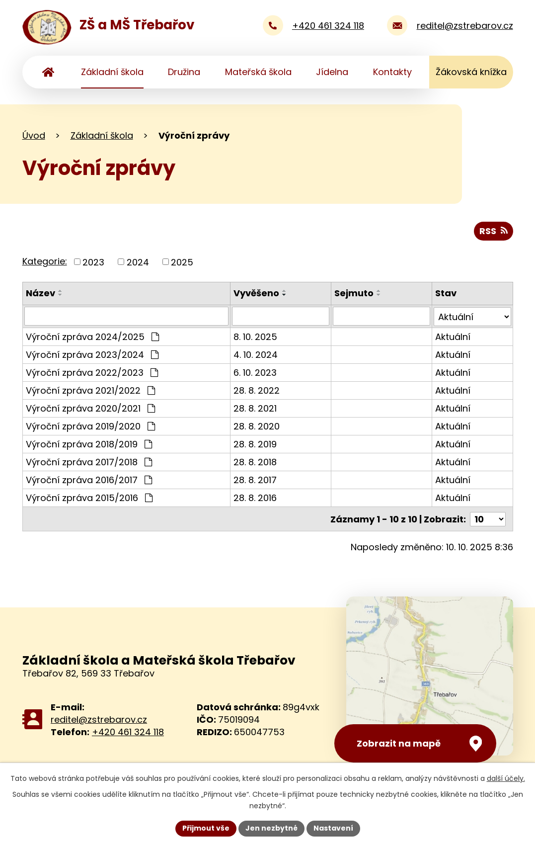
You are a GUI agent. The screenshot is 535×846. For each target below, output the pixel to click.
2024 (138, 261)
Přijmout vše (205, 828)
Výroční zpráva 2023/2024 (92, 354)
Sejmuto (354, 293)
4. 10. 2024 (255, 354)
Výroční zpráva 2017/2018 (89, 461)
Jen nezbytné (271, 828)
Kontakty (392, 72)
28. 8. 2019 (255, 443)
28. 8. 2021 (255, 408)
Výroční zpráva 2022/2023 (92, 372)
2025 (182, 261)
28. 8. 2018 (255, 461)
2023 (93, 261)
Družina (184, 72)
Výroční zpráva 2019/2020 (90, 426)
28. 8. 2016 (255, 497)
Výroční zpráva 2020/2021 (90, 408)
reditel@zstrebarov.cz (99, 718)
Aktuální (452, 336)
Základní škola (112, 72)
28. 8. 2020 (256, 426)
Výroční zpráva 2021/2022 (90, 390)
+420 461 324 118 (128, 731)
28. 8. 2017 (255, 479)
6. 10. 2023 (255, 372)
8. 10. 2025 (255, 336)
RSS (493, 231)
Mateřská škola (258, 72)
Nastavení (333, 828)
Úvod (48, 72)
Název (40, 293)
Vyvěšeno (256, 293)
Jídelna (332, 72)
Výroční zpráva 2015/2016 (89, 497)
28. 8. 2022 (256, 390)
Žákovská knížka (471, 72)
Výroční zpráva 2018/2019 (89, 443)
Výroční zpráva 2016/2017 (89, 479)
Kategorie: (44, 261)
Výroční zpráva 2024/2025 (92, 336)
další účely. (506, 778)
